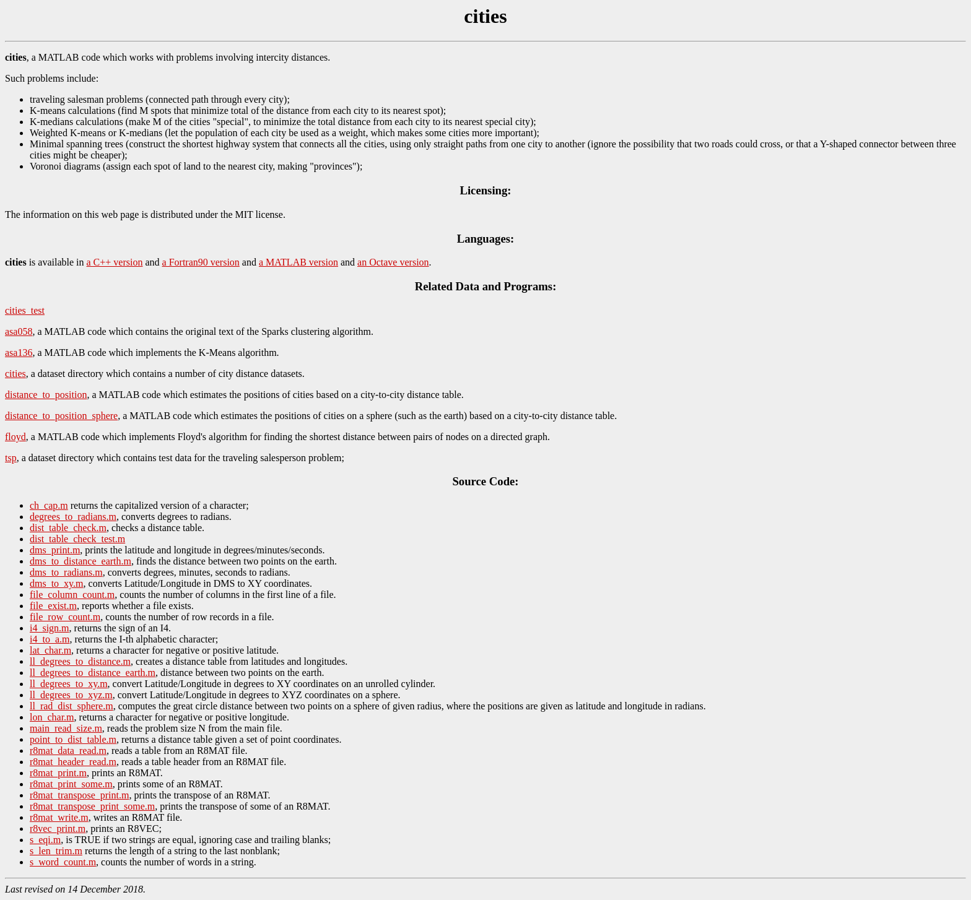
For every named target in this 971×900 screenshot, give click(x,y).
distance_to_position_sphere (61, 415)
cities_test (25, 310)
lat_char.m (50, 650)
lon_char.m (52, 717)
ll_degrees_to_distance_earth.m (92, 672)
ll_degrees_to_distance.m (80, 661)
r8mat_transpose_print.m (79, 795)
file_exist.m (53, 605)
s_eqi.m (45, 839)
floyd (15, 436)
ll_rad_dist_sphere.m (71, 706)
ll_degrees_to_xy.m (69, 683)
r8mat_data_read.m (68, 750)
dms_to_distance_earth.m (80, 561)
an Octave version (393, 262)
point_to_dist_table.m (73, 739)
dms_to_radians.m (66, 572)
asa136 (18, 352)
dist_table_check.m (68, 527)
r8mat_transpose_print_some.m (92, 806)
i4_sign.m (49, 628)
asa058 (18, 331)
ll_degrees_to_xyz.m (71, 695)
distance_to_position (46, 394)
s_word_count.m (63, 862)
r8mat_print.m (58, 773)
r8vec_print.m (57, 828)
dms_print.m (55, 550)
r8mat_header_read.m (73, 761)
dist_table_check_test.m (77, 539)
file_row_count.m (65, 617)
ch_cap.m (49, 505)
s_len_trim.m (56, 851)
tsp (11, 457)
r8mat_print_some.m (71, 784)
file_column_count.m (72, 594)
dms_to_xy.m (57, 583)
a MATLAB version (298, 262)
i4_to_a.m (49, 639)
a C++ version (115, 262)
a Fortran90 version (201, 262)
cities (15, 373)
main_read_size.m (66, 728)
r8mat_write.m (59, 817)
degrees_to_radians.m (73, 516)
